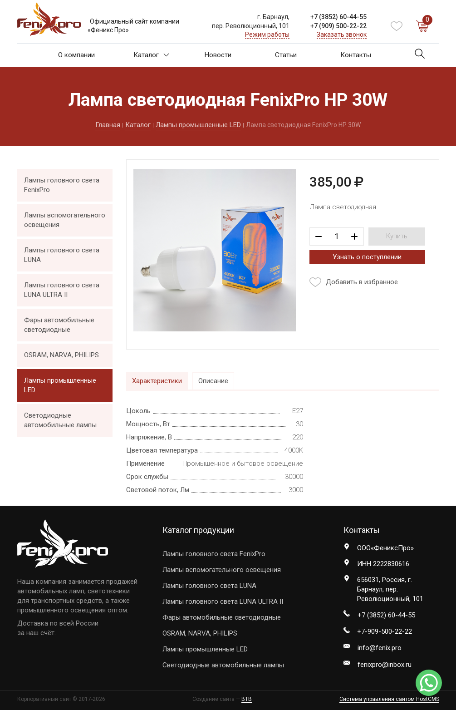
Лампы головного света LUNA (61, 255)
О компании (76, 55)
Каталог (151, 55)
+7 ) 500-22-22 (338, 26)
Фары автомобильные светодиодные (59, 325)
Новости (218, 55)
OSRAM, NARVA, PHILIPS (61, 355)
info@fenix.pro (380, 648)
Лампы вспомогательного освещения (64, 220)
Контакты (355, 55)
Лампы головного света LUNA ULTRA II (61, 290)
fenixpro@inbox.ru (385, 665)
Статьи (286, 55)
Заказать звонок (342, 34)
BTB (246, 699)
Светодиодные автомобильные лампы (60, 420)
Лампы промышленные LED (198, 125)
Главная (107, 125)
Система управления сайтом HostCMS (389, 699)
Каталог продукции (198, 530)
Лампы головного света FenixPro (61, 185)
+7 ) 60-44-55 (338, 16)
